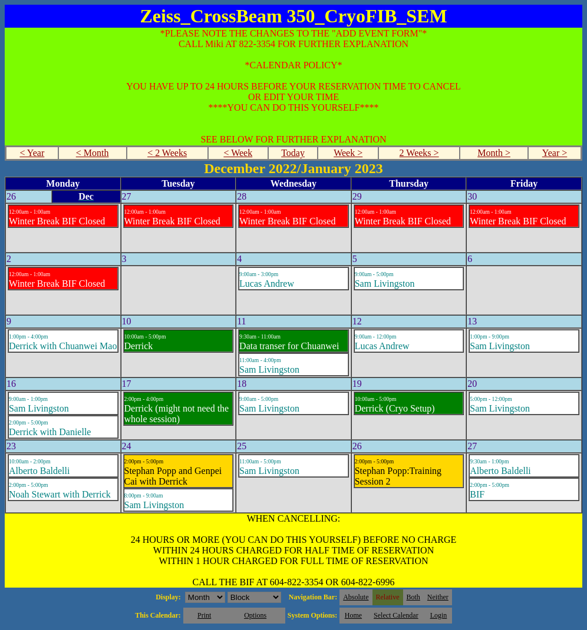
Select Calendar (396, 615)
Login (438, 615)
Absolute (355, 597)
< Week (237, 153)
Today (293, 153)
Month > (493, 153)
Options (255, 615)
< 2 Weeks (167, 153)
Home (353, 615)
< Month (92, 153)
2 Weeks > (419, 153)
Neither (438, 597)
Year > (555, 153)
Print (204, 615)
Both (413, 597)
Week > (348, 153)
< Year (31, 153)
